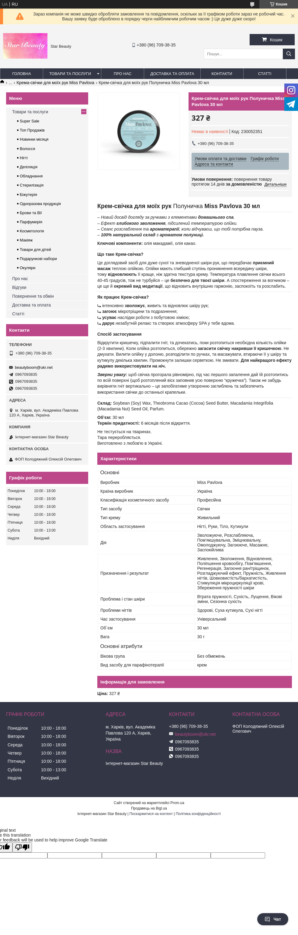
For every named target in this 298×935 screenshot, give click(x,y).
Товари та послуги (70, 73)
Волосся (27, 148)
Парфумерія (31, 222)
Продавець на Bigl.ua (149, 808)
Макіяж (26, 240)
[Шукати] (289, 54)
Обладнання (31, 176)
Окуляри (27, 267)
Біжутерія (28, 194)
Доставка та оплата (172, 73)
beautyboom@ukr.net (34, 367)
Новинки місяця (34, 139)
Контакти (222, 73)
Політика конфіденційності (198, 814)
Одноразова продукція (40, 203)
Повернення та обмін (33, 296)
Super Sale (29, 121)
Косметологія (32, 231)
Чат (273, 919)
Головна (21, 73)
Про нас (123, 73)
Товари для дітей (35, 249)
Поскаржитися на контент (151, 814)
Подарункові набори (38, 258)
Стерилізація (31, 185)
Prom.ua (177, 803)
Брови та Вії (31, 213)
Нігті (24, 158)
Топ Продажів (32, 130)
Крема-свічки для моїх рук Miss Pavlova (56, 82)
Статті (265, 73)
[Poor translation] (22, 847)
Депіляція (28, 167)
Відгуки (19, 287)
